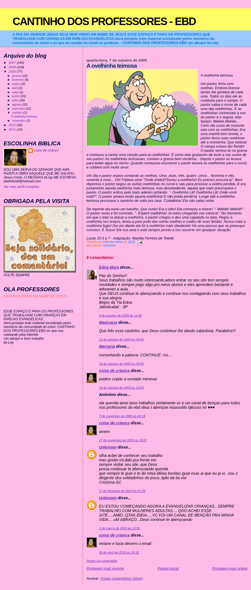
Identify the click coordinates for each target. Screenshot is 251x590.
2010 (13, 125)
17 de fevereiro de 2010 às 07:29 (122, 491)
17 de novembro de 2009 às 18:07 (123, 440)
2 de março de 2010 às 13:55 (119, 528)
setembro (19, 108)
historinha (109, 245)
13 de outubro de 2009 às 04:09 (121, 363)
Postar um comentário (102, 560)
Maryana (107, 346)
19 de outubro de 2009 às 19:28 (121, 387)
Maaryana (108, 322)
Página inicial (168, 568)
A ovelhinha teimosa (24, 116)
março (16, 83)
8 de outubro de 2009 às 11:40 (120, 315)
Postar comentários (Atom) (121, 578)
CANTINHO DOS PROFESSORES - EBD (104, 21)
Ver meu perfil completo (22, 187)
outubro (17, 112)
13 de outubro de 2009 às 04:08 (121, 339)
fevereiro (18, 79)
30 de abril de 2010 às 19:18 (119, 552)
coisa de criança (114, 370)
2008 (13, 67)
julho (15, 100)
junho (16, 96)
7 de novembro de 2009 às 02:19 (122, 416)
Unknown (108, 447)
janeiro (17, 75)
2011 (13, 129)
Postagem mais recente (105, 568)
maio (15, 92)
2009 (13, 71)
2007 (13, 62)
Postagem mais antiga (229, 568)
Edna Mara (109, 267)
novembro (19, 120)
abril (15, 88)
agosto (17, 104)
